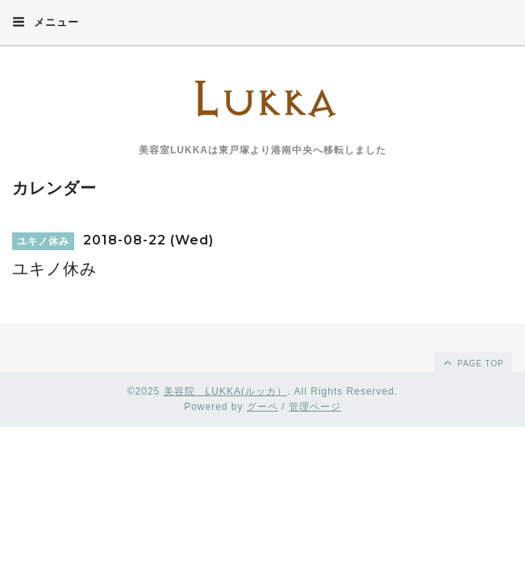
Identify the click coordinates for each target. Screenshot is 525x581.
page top (472, 362)
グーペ (262, 406)
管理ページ (315, 406)
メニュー (45, 21)
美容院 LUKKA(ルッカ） (225, 391)
